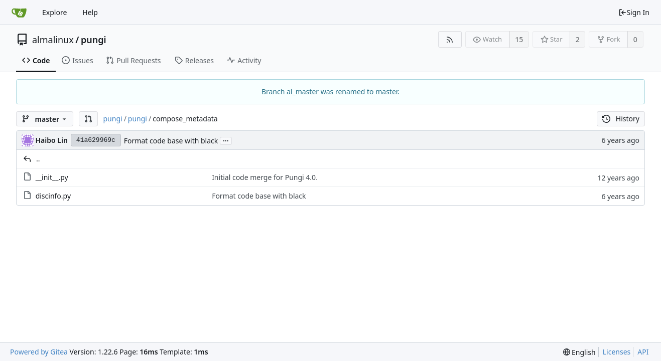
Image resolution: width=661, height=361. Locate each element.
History (620, 118)
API (642, 351)
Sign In (633, 12)
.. (38, 158)
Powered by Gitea (39, 351)
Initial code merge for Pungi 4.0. (265, 177)
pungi (93, 40)
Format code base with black (171, 140)
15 (519, 39)
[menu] (579, 352)
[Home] (19, 13)
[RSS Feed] (450, 39)
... (226, 140)
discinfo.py (53, 196)
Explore (54, 12)
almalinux (53, 40)
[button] (88, 118)
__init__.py (52, 177)
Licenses (617, 351)
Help (90, 12)
